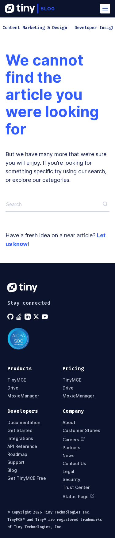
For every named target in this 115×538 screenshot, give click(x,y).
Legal (68, 471)
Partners (71, 448)
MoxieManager (23, 396)
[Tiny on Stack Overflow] (19, 316)
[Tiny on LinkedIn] (28, 316)
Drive (12, 388)
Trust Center (76, 487)
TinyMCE (16, 380)
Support (16, 462)
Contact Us (74, 463)
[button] (105, 8)
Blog (12, 470)
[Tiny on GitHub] (11, 316)
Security (71, 479)
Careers (74, 439)
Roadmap (17, 454)
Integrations (20, 438)
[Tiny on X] (36, 316)
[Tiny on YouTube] (45, 316)
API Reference (22, 446)
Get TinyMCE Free (26, 478)
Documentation (23, 422)
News (69, 455)
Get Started (20, 430)
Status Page (79, 496)
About (69, 422)
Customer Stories (81, 430)
